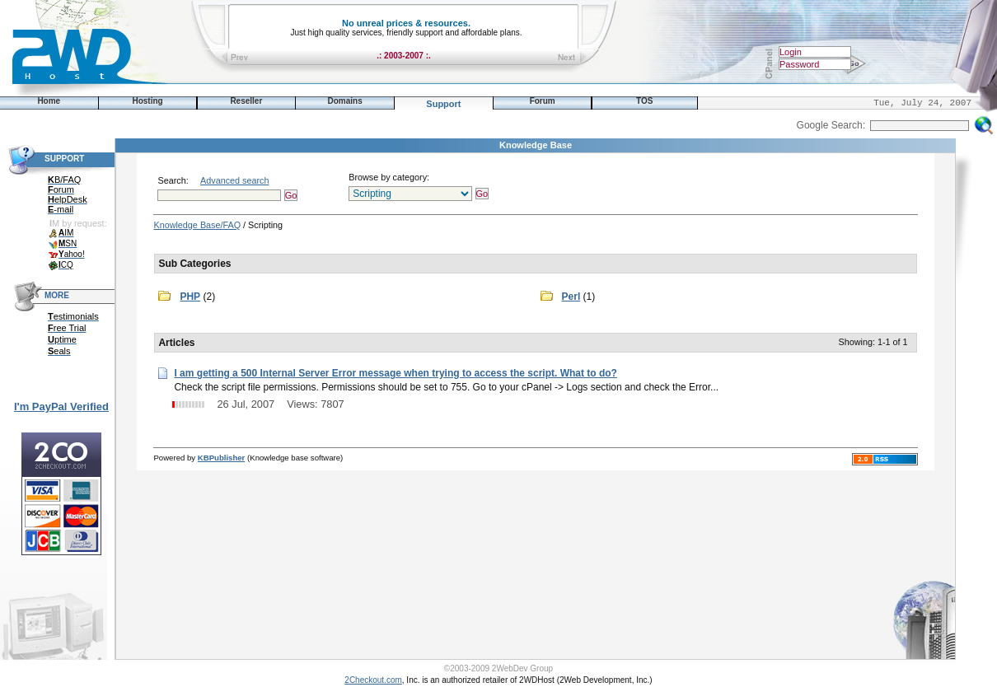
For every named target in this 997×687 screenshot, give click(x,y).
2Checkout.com (372, 680)
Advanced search (234, 180)
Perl (571, 296)
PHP (190, 296)
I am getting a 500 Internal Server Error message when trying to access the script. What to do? (395, 373)
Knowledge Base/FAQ (197, 225)
